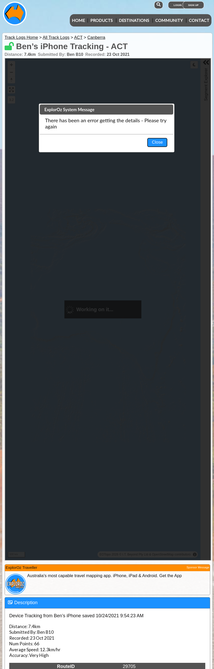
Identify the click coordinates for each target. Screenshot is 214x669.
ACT (78, 37)
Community (169, 20)
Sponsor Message (198, 567)
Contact (199, 20)
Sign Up (193, 5)
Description (26, 602)
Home (78, 20)
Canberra (96, 37)
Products (101, 20)
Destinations (134, 20)
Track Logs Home (21, 37)
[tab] (107, 603)
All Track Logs (56, 37)
